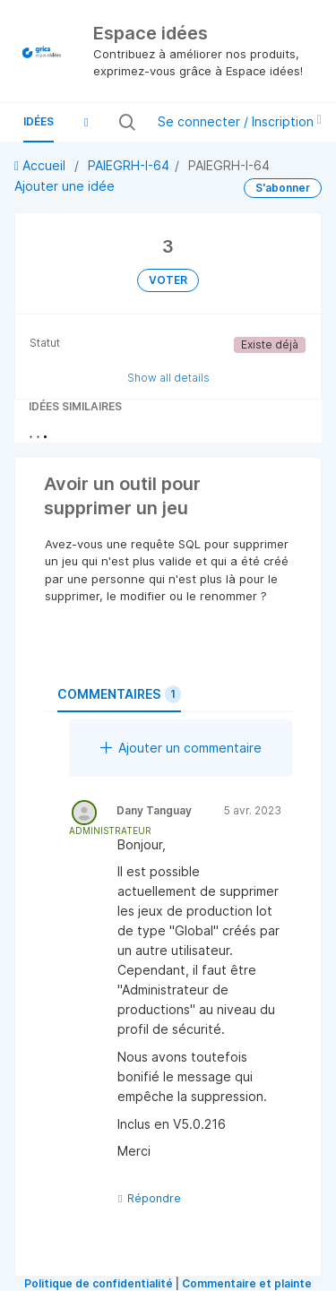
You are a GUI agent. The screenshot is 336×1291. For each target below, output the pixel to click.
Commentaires (119, 694)
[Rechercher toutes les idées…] (138, 122)
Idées (38, 121)
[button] (86, 121)
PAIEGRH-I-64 (128, 165)
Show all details (168, 377)
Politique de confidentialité (98, 1283)
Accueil (41, 165)
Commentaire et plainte (247, 1283)
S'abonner (282, 187)
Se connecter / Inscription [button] (240, 121)
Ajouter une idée (64, 186)
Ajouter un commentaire (181, 747)
